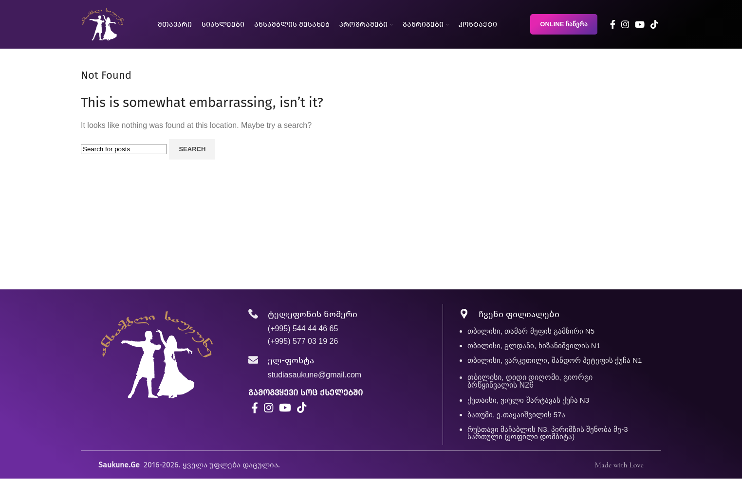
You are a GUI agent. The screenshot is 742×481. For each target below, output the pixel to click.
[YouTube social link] (640, 24)
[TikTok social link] (654, 24)
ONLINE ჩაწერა (564, 24)
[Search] (124, 149)
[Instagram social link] (625, 24)
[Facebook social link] (612, 24)
